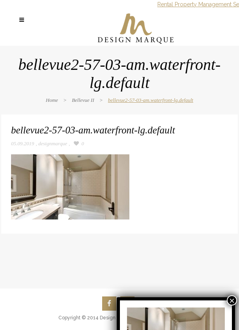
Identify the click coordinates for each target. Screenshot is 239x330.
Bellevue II (83, 100)
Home (52, 100)
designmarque (52, 143)
